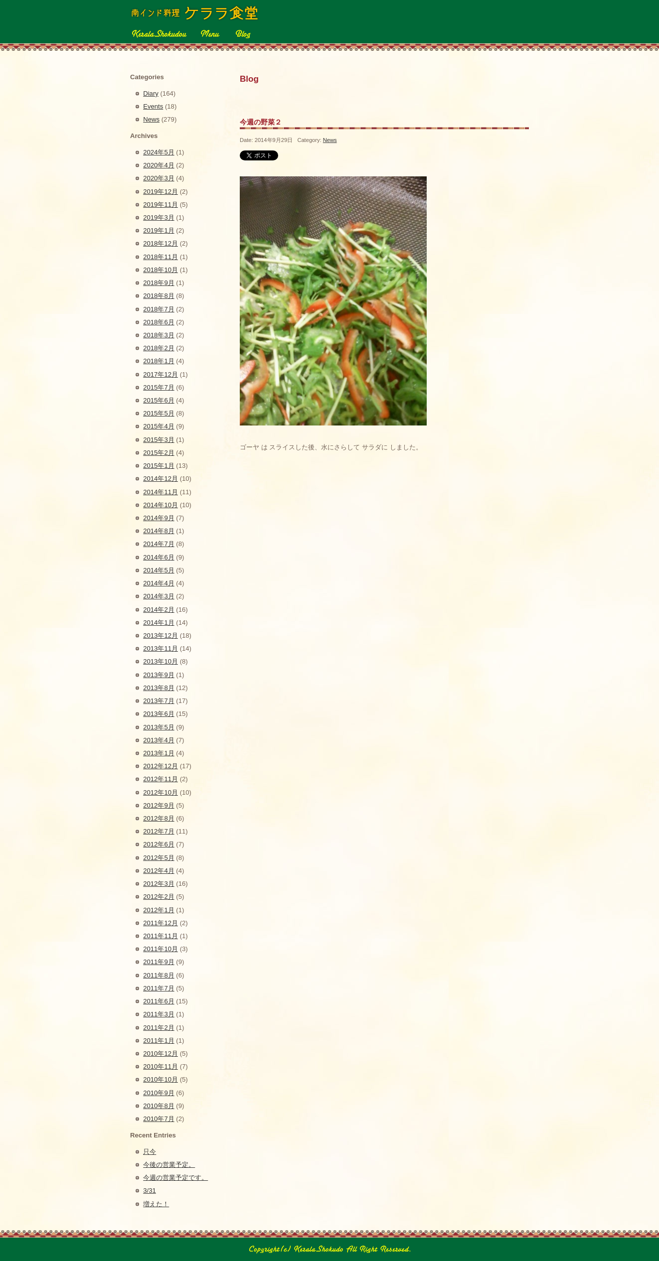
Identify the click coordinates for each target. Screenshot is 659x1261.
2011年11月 (160, 936)
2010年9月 (158, 1093)
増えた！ (156, 1204)
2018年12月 (160, 243)
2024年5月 (158, 152)
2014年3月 (158, 596)
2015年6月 (158, 400)
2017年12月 (160, 374)
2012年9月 (158, 805)
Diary (151, 93)
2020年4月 (158, 165)
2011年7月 (158, 988)
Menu (210, 33)
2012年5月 (158, 857)
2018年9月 (158, 282)
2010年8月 (158, 1106)
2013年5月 (158, 727)
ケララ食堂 (195, 13)
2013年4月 (158, 740)
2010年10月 (160, 1079)
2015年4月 (158, 426)
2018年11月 (160, 257)
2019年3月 (158, 217)
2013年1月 (158, 753)
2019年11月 (160, 204)
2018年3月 (158, 335)
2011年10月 (160, 949)
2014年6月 (158, 557)
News (330, 140)
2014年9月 (158, 518)
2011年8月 (158, 975)
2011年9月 (158, 962)
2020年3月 (158, 178)
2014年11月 (160, 492)
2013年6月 (158, 713)
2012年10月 (160, 792)
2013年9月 (158, 675)
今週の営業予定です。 (175, 1177)
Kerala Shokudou (158, 33)
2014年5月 (158, 570)
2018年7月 (158, 309)
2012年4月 (158, 870)
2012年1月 (158, 910)
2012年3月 (158, 883)
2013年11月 (160, 648)
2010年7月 (158, 1118)
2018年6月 (158, 322)
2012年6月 (158, 844)
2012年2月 (158, 896)
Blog (242, 33)
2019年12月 (160, 191)
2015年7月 (158, 387)
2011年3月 (158, 1014)
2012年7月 (158, 831)
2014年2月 (158, 609)
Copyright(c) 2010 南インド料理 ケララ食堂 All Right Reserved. (329, 1249)
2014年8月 (158, 531)
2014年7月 (158, 544)
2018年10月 (160, 270)
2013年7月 (158, 700)
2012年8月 (158, 818)
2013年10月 (160, 661)
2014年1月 (158, 622)
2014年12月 (160, 478)
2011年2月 (158, 1027)
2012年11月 (160, 779)
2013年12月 (160, 635)
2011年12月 (160, 923)
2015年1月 (158, 465)
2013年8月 (158, 688)
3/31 (149, 1190)
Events (153, 106)
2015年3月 (158, 439)
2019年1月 (158, 230)
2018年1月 (158, 361)
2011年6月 (158, 1001)
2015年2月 (158, 452)
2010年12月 (160, 1053)
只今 (149, 1151)
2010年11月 (160, 1066)
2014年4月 (158, 583)
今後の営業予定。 (169, 1164)
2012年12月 (160, 766)
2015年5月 (158, 413)
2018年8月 (158, 295)
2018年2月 (158, 348)
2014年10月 (160, 505)
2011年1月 (158, 1040)
